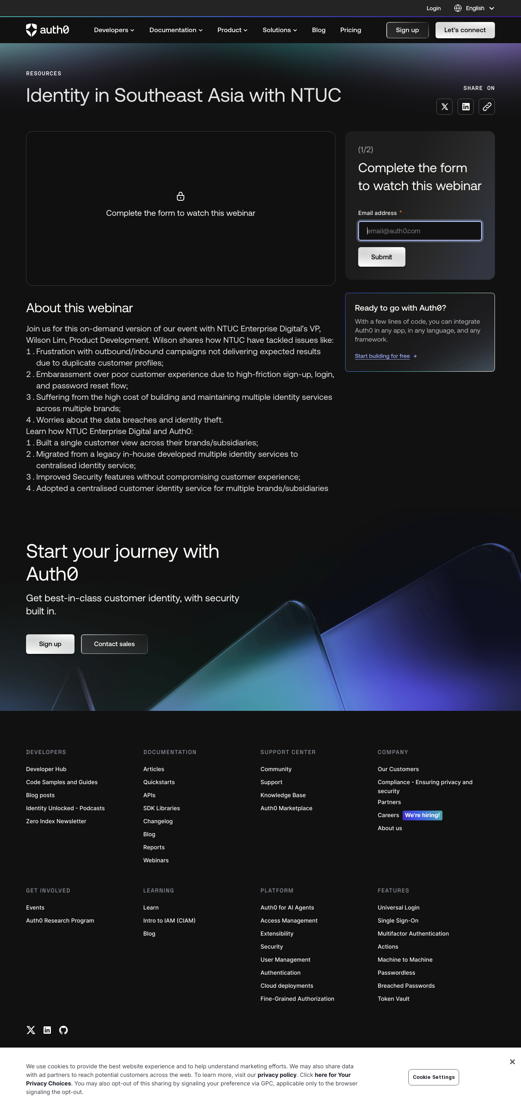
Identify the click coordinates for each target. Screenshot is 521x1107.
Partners (389, 802)
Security (271, 946)
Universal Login (399, 907)
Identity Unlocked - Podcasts (65, 808)
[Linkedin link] (47, 1030)
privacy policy (277, 1075)
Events (35, 907)
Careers (410, 815)
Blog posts (40, 795)
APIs (149, 795)
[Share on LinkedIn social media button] (466, 107)
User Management (285, 959)
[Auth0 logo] (47, 30)
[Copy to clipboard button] (487, 107)
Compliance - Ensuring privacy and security (425, 787)
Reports (154, 847)
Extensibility (276, 933)
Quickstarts (159, 782)
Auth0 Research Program (60, 920)
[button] (407, 30)
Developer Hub (46, 769)
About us (390, 828)
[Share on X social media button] (444, 107)
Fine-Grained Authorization (297, 998)
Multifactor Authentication (413, 933)
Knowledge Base (283, 795)
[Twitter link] (31, 1030)
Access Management (288, 920)
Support (271, 782)
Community (276, 769)
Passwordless (396, 972)
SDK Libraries (161, 808)
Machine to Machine (405, 959)
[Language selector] (474, 8)
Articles (153, 769)
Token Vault (393, 998)
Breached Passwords (406, 985)
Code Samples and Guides (62, 782)
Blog (149, 834)
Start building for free (382, 356)
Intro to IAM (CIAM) (169, 920)
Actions (388, 946)
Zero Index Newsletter (56, 821)
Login (434, 8)
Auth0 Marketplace (286, 808)
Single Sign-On (398, 920)
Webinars (156, 860)
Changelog (158, 821)
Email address (378, 213)
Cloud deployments (286, 985)
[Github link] (63, 1030)
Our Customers (398, 769)
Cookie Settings (434, 1077)
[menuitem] (114, 30)
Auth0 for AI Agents (287, 907)
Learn (151, 907)
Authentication (280, 972)
